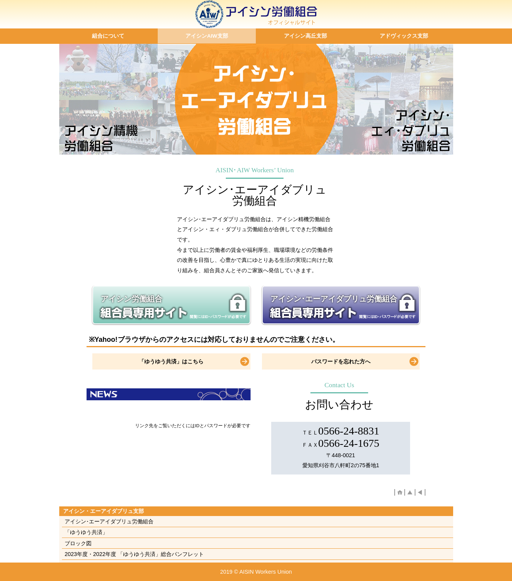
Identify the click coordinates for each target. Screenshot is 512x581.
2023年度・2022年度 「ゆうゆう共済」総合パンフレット (134, 554)
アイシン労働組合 (131, 299)
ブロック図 (78, 543)
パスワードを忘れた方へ (340, 361)
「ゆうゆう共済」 (86, 532)
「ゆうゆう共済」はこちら (171, 361)
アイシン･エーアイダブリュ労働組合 (333, 299)
